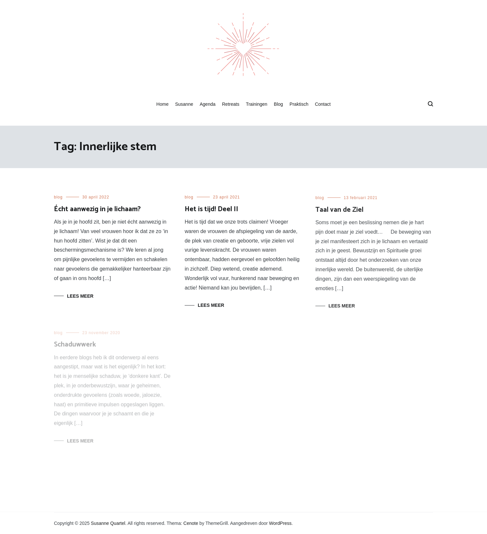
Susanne (184, 104)
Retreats (230, 104)
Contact (322, 104)
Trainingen (256, 104)
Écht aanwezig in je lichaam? (97, 209)
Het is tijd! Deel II (211, 209)
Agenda (207, 104)
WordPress (280, 523)
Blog (278, 104)
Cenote (190, 523)
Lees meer (80, 296)
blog (58, 197)
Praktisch (299, 104)
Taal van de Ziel (339, 211)
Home (162, 104)
